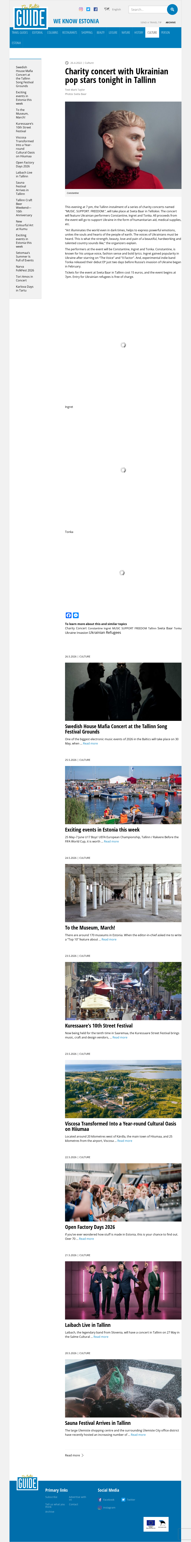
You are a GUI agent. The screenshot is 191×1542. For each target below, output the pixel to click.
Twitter (131, 1499)
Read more (72, 1455)
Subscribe (51, 1497)
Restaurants (69, 32)
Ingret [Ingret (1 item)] (107, 628)
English (116, 9)
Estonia (16, 43)
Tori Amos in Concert (24, 278)
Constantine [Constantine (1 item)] (95, 628)
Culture (152, 32)
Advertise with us (77, 1498)
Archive (171, 22)
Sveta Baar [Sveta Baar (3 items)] (165, 628)
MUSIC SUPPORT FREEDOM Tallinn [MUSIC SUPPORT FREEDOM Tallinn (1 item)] (134, 628)
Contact (73, 1504)
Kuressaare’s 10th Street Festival (24, 127)
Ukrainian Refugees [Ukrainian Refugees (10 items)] (105, 632)
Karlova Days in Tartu (25, 288)
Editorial (37, 32)
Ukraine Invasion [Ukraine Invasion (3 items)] (76, 633)
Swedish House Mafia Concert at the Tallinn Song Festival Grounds (25, 76)
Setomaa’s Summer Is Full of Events (25, 256)
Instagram (109, 1507)
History (138, 32)
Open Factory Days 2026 (25, 164)
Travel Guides (20, 32)
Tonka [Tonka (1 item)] (178, 628)
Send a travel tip (150, 22)
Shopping (86, 32)
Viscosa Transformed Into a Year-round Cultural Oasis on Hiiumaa (25, 146)
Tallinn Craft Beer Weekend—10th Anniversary (24, 207)
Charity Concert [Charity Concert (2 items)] (76, 628)
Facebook (108, 1499)
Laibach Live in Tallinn (24, 174)
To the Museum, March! (22, 113)
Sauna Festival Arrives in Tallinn (22, 188)
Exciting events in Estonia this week (24, 98)
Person (165, 32)
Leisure (113, 32)
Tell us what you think (55, 1506)
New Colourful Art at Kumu (24, 225)
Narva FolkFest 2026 (25, 268)
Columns (52, 32)
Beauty (100, 32)
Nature (126, 32)
